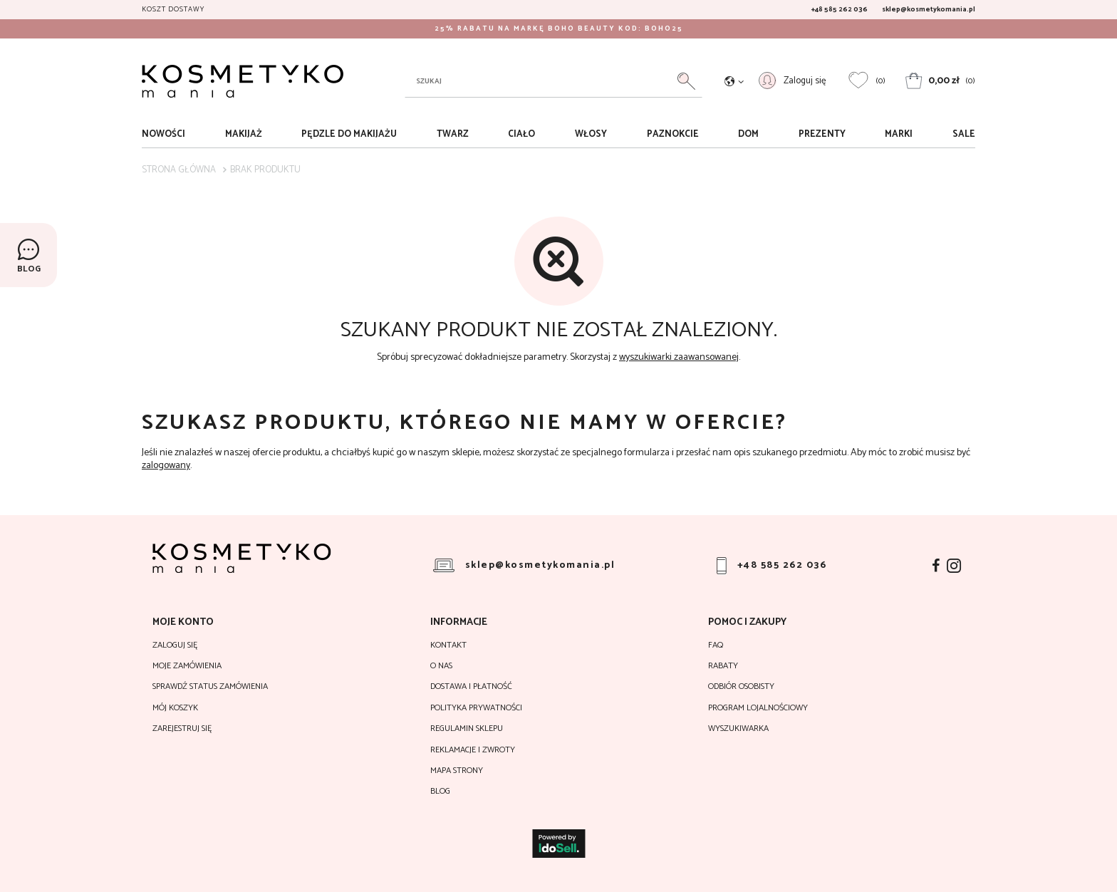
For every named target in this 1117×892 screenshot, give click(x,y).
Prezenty (822, 134)
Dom (748, 134)
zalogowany (166, 465)
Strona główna (179, 169)
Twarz (453, 134)
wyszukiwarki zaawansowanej (679, 357)
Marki (899, 134)
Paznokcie (673, 134)
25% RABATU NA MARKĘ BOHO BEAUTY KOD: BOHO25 (559, 28)
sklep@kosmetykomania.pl (928, 9)
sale (963, 134)
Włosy (591, 134)
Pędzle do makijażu (349, 134)
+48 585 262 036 (839, 9)
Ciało (521, 134)
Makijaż (243, 134)
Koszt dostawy (173, 9)
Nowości (163, 134)
